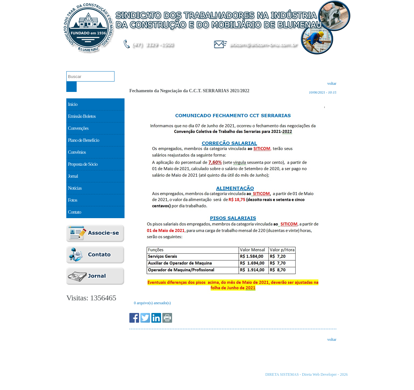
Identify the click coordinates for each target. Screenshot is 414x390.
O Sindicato (87, 60)
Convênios (279, 60)
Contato (74, 212)
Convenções (183, 60)
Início (72, 104)
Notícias (75, 188)
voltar (331, 83)
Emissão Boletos (134, 60)
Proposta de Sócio (327, 60)
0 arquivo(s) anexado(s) (152, 303)
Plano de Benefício (231, 60)
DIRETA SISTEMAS (282, 374)
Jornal (73, 176)
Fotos (72, 200)
